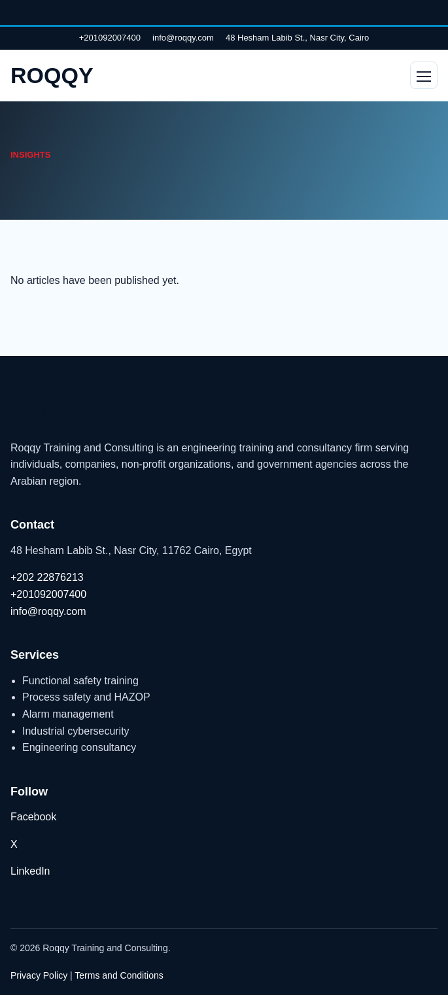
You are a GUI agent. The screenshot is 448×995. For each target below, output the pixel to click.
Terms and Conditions (119, 975)
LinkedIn (30, 871)
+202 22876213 (47, 577)
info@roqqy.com (183, 38)
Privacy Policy (38, 975)
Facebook (33, 816)
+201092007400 (110, 38)
